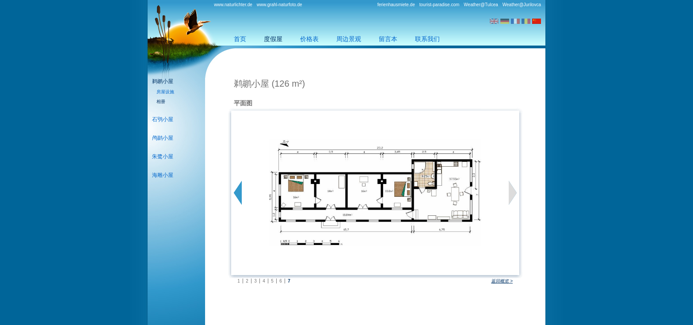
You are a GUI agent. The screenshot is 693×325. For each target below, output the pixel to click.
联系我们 (427, 38)
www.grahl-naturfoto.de (279, 4)
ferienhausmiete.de (396, 4)
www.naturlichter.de (233, 4)
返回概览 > (502, 281)
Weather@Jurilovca (522, 4)
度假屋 (273, 38)
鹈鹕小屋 (162, 81)
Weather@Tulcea (481, 4)
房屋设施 (165, 91)
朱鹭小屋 (162, 156)
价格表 (309, 38)
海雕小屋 (162, 175)
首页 (240, 38)
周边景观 (348, 38)
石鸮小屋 (162, 119)
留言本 (388, 38)
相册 (160, 101)
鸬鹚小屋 (162, 138)
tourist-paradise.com (439, 4)
